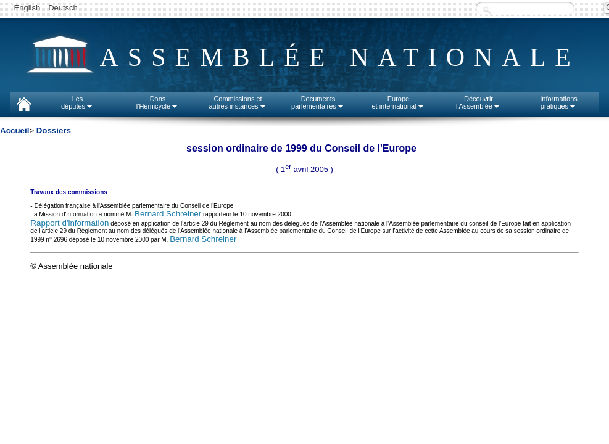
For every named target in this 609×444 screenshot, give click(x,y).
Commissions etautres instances (238, 102)
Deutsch (63, 7)
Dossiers (53, 130)
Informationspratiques (559, 102)
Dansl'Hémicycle (157, 102)
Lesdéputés (77, 102)
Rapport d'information (69, 223)
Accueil (14, 130)
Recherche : (487, 9)
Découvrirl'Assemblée (478, 102)
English (27, 7)
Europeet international (398, 102)
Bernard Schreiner (168, 213)
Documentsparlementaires (318, 102)
